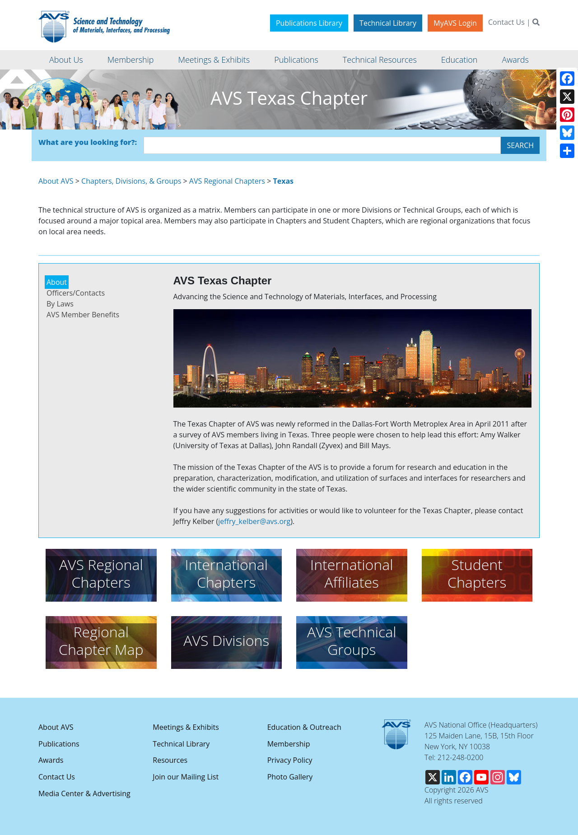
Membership (288, 744)
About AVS (56, 181)
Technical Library (387, 23)
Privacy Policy (289, 760)
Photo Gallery (290, 777)
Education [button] (459, 59)
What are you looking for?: (87, 142)
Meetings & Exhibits (186, 727)
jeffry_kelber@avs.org (254, 521)
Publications (58, 744)
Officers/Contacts (76, 293)
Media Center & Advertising (84, 793)
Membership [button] (130, 59)
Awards (50, 760)
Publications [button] (296, 59)
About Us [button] (66, 59)
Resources (170, 760)
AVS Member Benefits (83, 315)
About (57, 282)
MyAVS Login (455, 23)
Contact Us (506, 22)
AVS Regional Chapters (227, 181)
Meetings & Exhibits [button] (214, 59)
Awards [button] (515, 59)
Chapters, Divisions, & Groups (131, 181)
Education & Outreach (304, 727)
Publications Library (309, 23)
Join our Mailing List (186, 777)
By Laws (60, 304)
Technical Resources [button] (380, 59)
